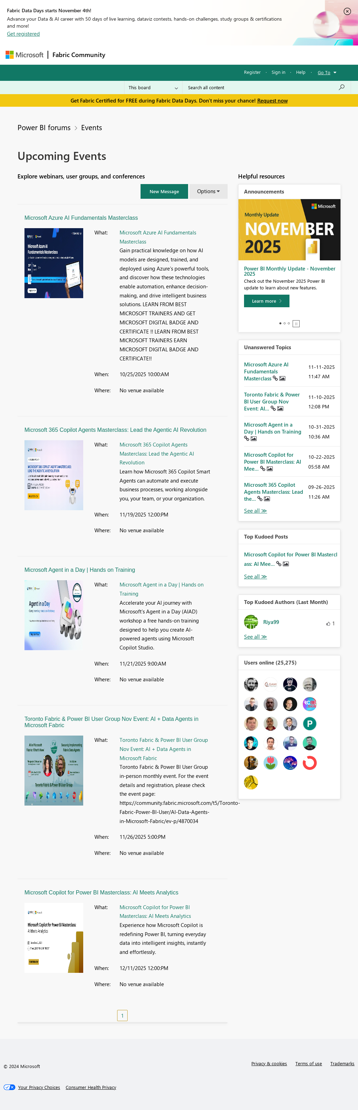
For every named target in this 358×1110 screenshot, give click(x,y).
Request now (272, 100)
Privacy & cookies (269, 1063)
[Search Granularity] (153, 87)
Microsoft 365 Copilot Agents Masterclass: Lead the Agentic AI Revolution (115, 430)
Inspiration (152, 55)
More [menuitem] (266, 55)
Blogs (243, 55)
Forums (121, 55)
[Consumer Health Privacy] (91, 1087)
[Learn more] (266, 301)
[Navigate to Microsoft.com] (24, 55)
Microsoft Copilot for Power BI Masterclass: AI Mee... (272, 461)
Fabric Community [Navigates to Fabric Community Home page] (78, 54)
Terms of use (308, 1063)
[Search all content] (266, 87)
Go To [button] (324, 72)
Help (301, 72)
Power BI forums (44, 127)
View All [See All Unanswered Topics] (255, 511)
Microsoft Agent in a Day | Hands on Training (79, 570)
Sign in (278, 72)
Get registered (23, 33)
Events (91, 127)
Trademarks (342, 1063)
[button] (164, 191)
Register (252, 72)
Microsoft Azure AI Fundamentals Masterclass (81, 218)
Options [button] (206, 191)
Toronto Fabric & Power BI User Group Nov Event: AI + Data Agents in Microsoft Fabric (164, 748)
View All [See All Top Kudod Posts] (255, 576)
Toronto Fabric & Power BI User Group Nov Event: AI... (272, 401)
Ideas (180, 55)
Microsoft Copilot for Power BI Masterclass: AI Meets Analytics (101, 892)
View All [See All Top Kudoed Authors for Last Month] (255, 637)
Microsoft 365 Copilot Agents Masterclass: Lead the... (273, 491)
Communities (212, 55)
